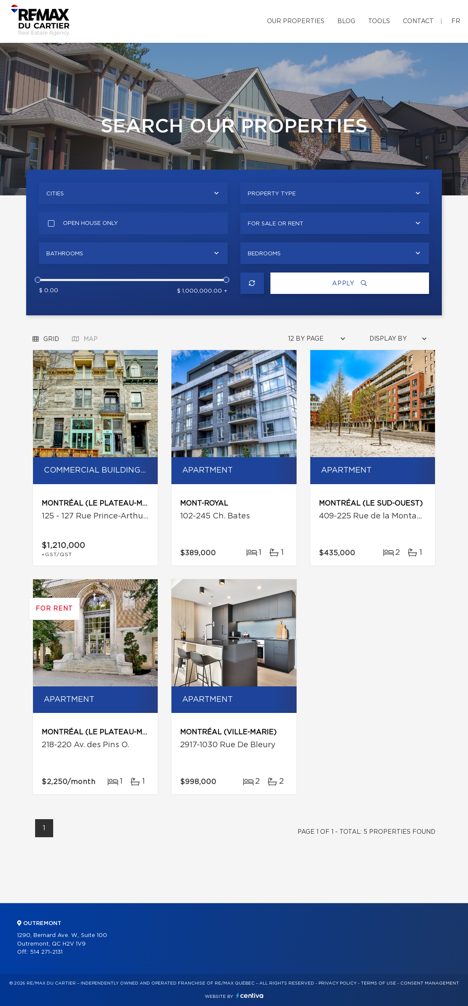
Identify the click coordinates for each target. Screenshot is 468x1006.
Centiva (250, 995)
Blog (346, 21)
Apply (349, 283)
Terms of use (378, 983)
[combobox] (133, 193)
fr (455, 21)
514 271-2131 (46, 952)
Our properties (295, 21)
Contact (418, 21)
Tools (379, 21)
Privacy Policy (337, 983)
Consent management (429, 983)
